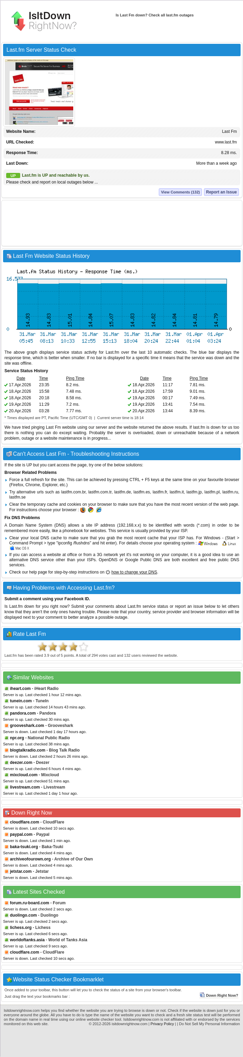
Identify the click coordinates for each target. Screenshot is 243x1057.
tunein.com (21, 701)
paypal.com (21, 834)
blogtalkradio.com (27, 750)
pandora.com (23, 713)
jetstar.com (20, 871)
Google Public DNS (143, 559)
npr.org (17, 737)
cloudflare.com (24, 822)
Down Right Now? (219, 995)
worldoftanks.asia (27, 940)
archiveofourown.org (30, 859)
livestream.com (25, 787)
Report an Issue (221, 192)
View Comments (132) (180, 192)
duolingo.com (23, 915)
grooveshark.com (27, 725)
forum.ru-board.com (29, 903)
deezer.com (21, 762)
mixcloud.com (24, 774)
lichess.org (20, 927)
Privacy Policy (162, 1024)
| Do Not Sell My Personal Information (208, 1024)
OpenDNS (108, 559)
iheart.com (20, 688)
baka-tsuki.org (24, 846)
